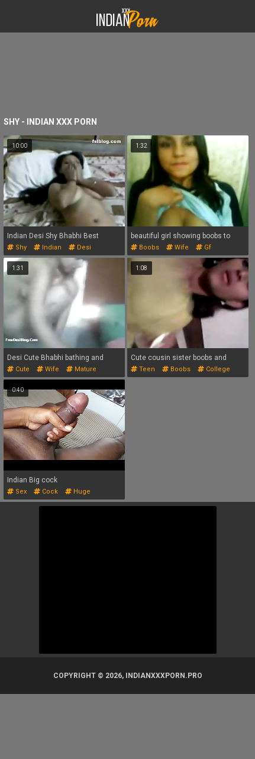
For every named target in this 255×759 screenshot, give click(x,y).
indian (48, 247)
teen (143, 369)
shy (17, 247)
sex (17, 491)
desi (80, 247)
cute (18, 369)
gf (203, 247)
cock (46, 491)
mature (81, 369)
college (214, 369)
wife (177, 247)
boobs (145, 247)
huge (78, 491)
